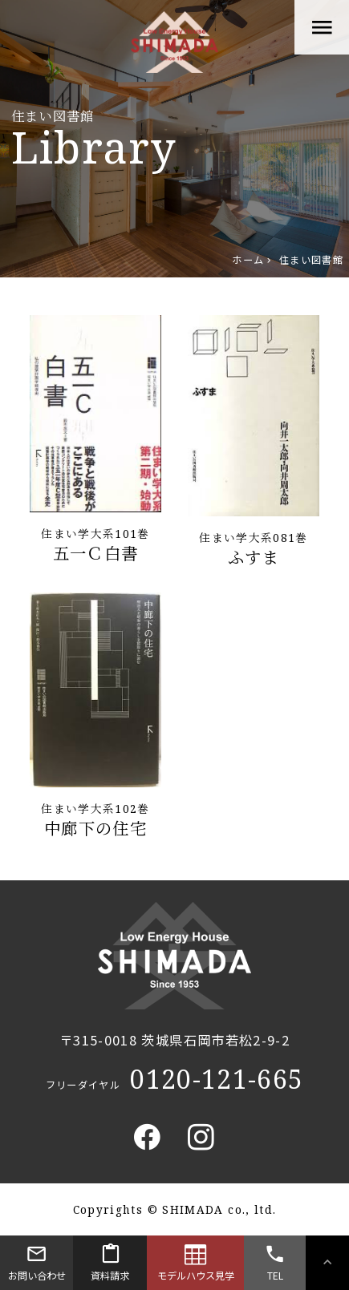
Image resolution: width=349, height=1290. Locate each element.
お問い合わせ (36, 1260)
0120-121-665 (216, 1079)
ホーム (248, 260)
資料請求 (109, 1260)
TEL (274, 1260)
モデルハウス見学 (196, 1260)
